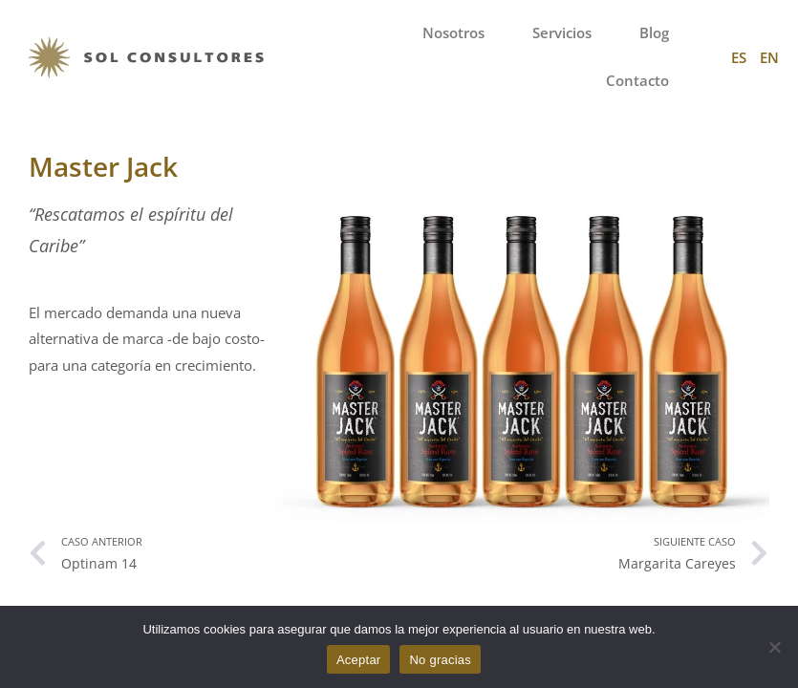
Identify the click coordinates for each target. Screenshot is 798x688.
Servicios (562, 33)
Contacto (637, 81)
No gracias (440, 660)
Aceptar (358, 660)
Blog (654, 33)
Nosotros (453, 33)
